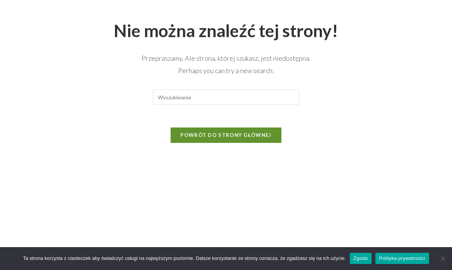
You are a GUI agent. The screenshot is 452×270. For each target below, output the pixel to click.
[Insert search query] (226, 97)
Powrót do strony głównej (225, 135)
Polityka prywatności (402, 258)
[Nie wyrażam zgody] (442, 258)
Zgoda (361, 258)
